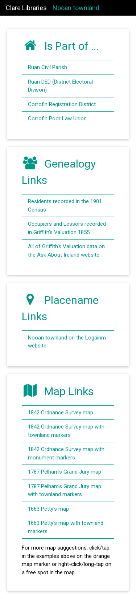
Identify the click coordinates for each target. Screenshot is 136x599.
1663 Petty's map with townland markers (65, 527)
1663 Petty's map (48, 509)
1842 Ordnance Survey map (60, 412)
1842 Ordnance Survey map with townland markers (66, 430)
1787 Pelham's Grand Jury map (64, 472)
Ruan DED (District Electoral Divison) (60, 86)
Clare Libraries (26, 8)
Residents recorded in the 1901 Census (65, 205)
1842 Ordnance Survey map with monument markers (66, 453)
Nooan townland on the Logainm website (67, 341)
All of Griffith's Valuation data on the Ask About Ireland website (66, 250)
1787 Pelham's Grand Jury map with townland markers (64, 490)
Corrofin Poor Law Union (57, 118)
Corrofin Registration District (62, 104)
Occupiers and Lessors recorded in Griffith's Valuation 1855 (67, 228)
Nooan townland (76, 8)
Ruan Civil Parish (47, 67)
